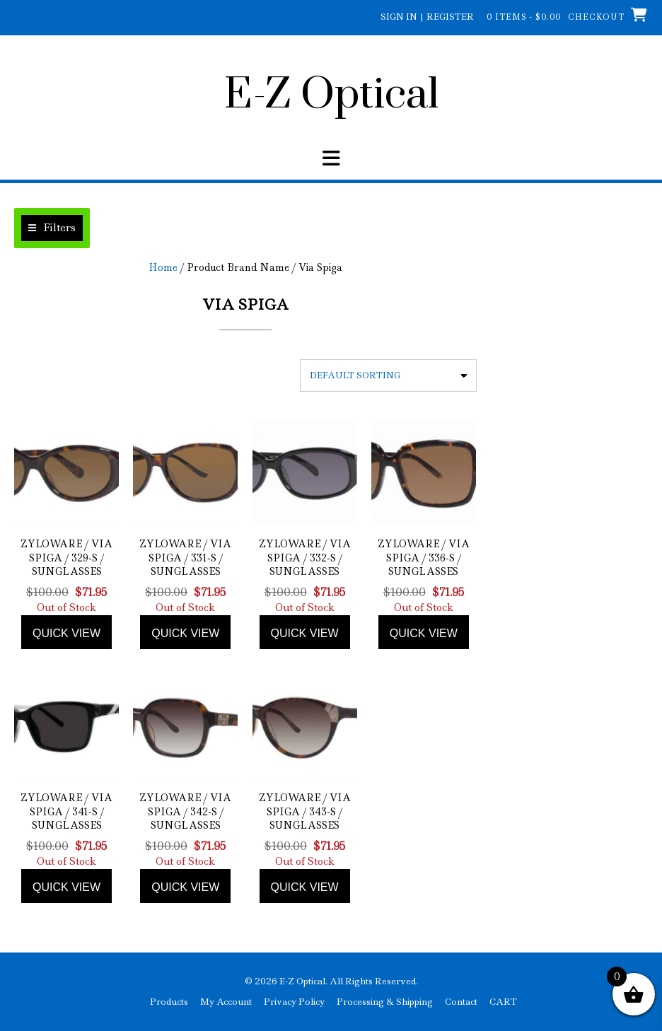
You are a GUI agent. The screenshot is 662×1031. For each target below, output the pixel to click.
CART (503, 1002)
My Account (226, 1002)
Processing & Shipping (385, 1002)
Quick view (66, 633)
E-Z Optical (331, 95)
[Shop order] (388, 375)
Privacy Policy (294, 1002)
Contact (461, 1002)
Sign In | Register (427, 17)
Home (163, 267)
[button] (52, 228)
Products (169, 1002)
